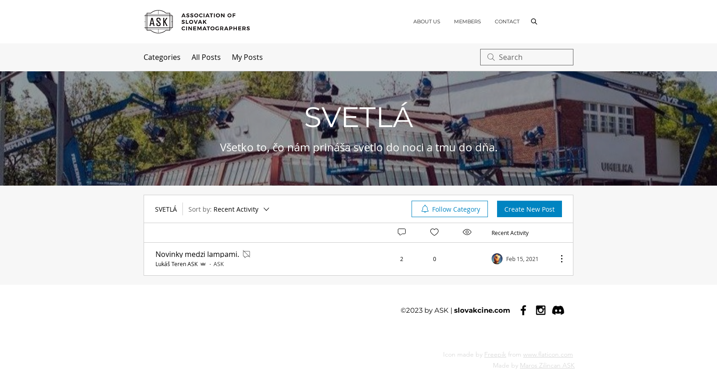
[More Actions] (556, 258)
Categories (162, 57)
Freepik (495, 354)
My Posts (247, 57)
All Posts (206, 57)
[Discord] (558, 310)
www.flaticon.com (548, 354)
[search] (526, 57)
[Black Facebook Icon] (523, 310)
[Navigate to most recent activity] (521, 258)
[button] (534, 21)
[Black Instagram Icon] (540, 310)
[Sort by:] (229, 208)
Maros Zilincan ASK (547, 365)
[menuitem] (450, 209)
